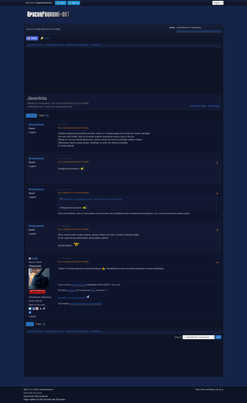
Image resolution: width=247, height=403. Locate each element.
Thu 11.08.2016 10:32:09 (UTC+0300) (73, 162)
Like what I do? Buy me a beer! (74, 298)
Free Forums (37, 393)
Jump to (178, 337)
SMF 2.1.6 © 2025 (31, 389)
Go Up (30, 324)
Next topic (214, 106)
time (93, 290)
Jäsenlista (62, 124)
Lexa (35, 258)
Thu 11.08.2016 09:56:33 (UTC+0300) (73, 128)
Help (197, 389)
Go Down (31, 116)
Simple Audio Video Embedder (36, 396)
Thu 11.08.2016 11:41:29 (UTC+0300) (73, 193)
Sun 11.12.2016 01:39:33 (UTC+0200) (73, 262)
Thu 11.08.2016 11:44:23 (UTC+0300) (73, 229)
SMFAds (27, 393)
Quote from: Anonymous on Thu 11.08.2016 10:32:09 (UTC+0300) (93, 199)
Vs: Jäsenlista (64, 158)
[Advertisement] (123, 71)
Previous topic (199, 106)
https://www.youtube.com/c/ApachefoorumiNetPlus (199, 31)
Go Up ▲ (220, 389)
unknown (71, 290)
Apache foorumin (78, 285)
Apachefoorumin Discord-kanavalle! (85, 303)
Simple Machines (46, 389)
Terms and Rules (207, 389)
